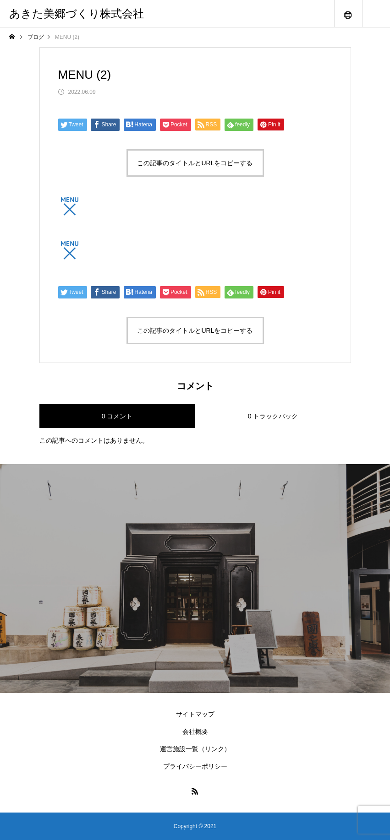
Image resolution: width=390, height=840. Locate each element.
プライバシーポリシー (195, 766)
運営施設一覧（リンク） (195, 749)
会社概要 (195, 731)
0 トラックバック (273, 416)
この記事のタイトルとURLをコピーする (195, 163)
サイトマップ (195, 714)
